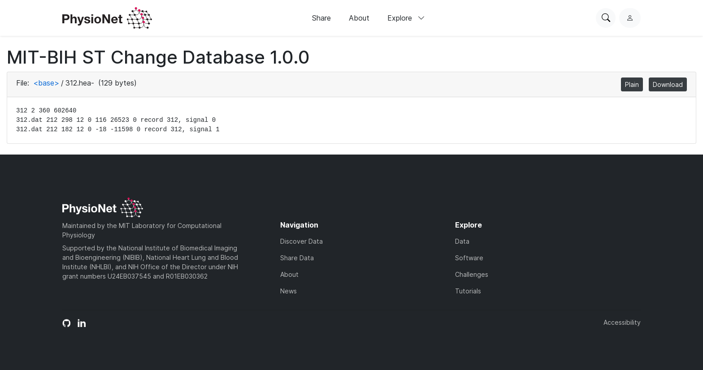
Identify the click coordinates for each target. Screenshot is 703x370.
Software (469, 258)
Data (462, 241)
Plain (632, 84)
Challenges (471, 274)
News (288, 291)
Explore (406, 17)
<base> (46, 82)
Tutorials (468, 291)
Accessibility (622, 322)
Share (321, 17)
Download (668, 84)
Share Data (297, 258)
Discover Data (301, 241)
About (359, 17)
